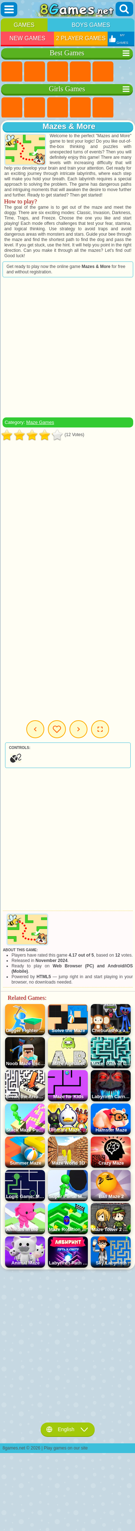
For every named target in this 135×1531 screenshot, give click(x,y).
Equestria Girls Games (34, 107)
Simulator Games (57, 71)
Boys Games (91, 25)
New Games (27, 38)
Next (78, 729)
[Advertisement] (67, 347)
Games (24, 25)
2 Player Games (81, 38)
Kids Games (80, 71)
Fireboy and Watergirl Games (57, 107)
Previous (35, 729)
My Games (57, 729)
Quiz (103, 107)
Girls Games (34, 71)
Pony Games (11, 107)
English (67, 1429)
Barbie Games (80, 107)
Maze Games (40, 422)
